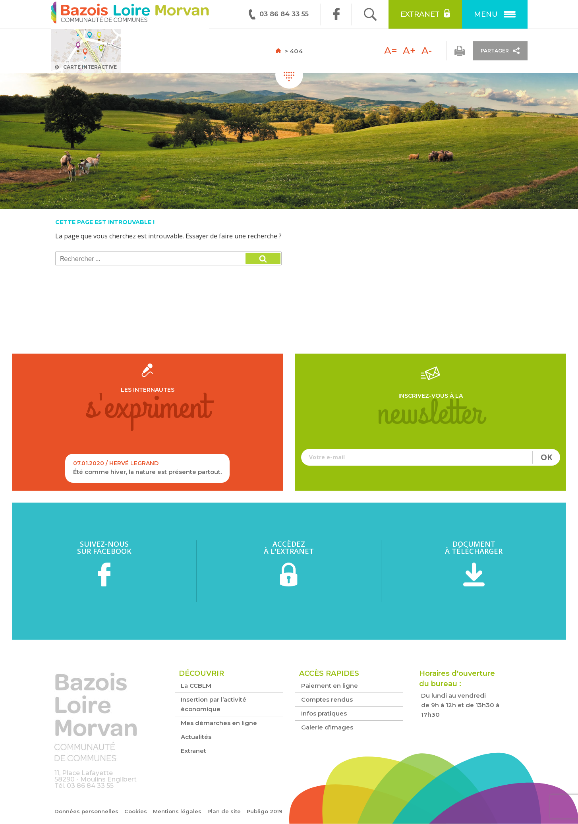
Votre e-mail (431, 457)
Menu (495, 14)
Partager (500, 50)
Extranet (425, 13)
